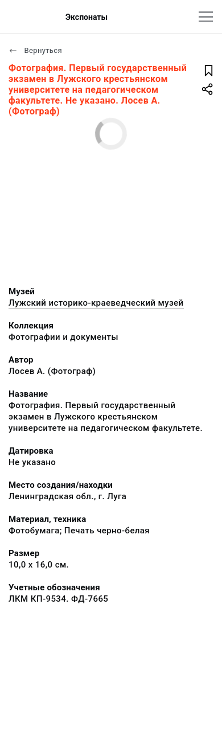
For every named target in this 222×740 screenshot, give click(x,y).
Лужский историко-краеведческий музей (96, 303)
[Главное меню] (206, 17)
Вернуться (35, 50)
